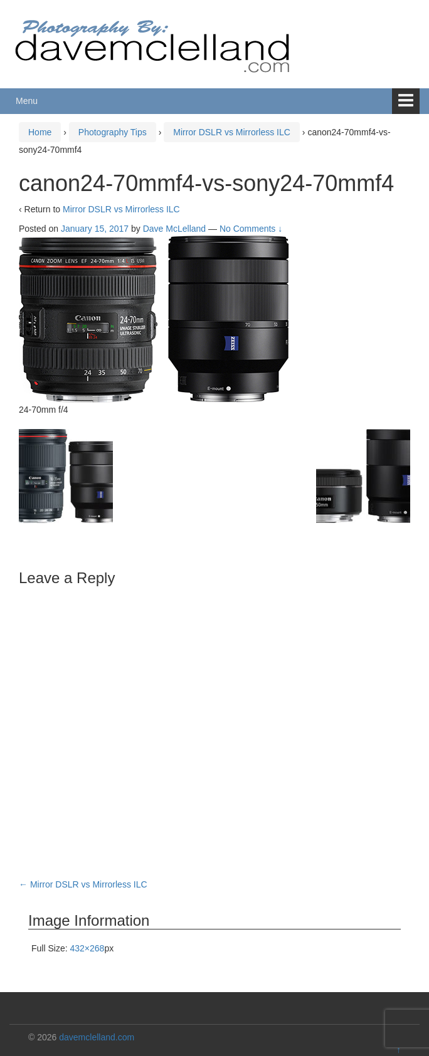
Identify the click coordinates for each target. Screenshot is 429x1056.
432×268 (87, 948)
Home (39, 132)
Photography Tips (112, 132)
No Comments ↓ (251, 229)
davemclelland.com (96, 1037)
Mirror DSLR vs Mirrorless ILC (231, 132)
